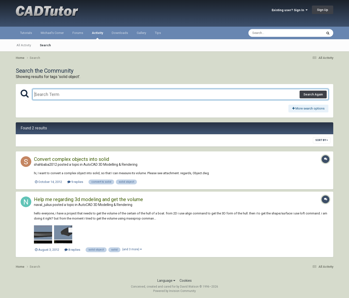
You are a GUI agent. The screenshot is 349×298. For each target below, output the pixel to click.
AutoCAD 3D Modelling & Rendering (110, 164)
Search (45, 45)
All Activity (23, 45)
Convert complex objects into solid (71, 159)
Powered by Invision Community (174, 291)
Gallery (141, 33)
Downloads (120, 33)
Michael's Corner (52, 33)
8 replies (72, 249)
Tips (158, 33)
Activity (97, 35)
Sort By (321, 140)
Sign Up (322, 10)
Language (166, 280)
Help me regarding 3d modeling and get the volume (88, 199)
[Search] (273, 33)
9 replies (75, 182)
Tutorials (26, 33)
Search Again (313, 94)
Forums (77, 33)
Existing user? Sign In (290, 10)
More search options (308, 108)
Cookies (186, 280)
